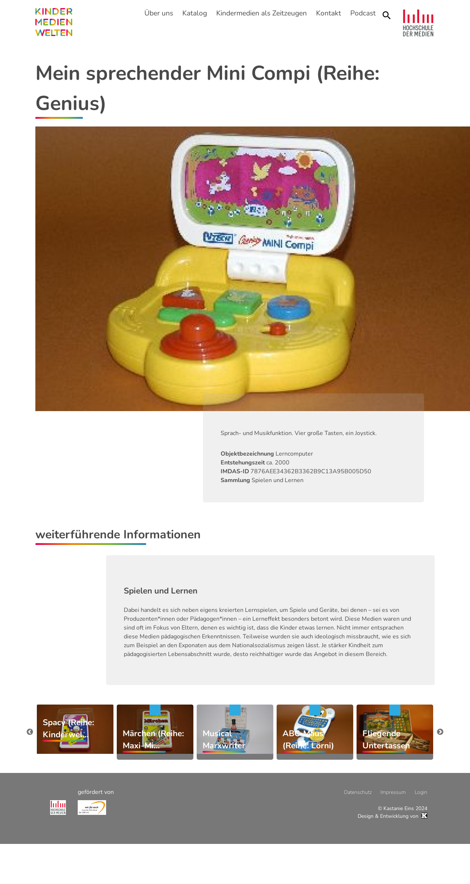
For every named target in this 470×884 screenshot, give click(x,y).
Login (421, 792)
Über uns (158, 13)
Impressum (393, 792)
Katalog (194, 13)
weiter (440, 732)
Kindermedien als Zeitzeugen (261, 13)
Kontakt (328, 13)
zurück (30, 732)
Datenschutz (358, 792)
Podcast (363, 13)
